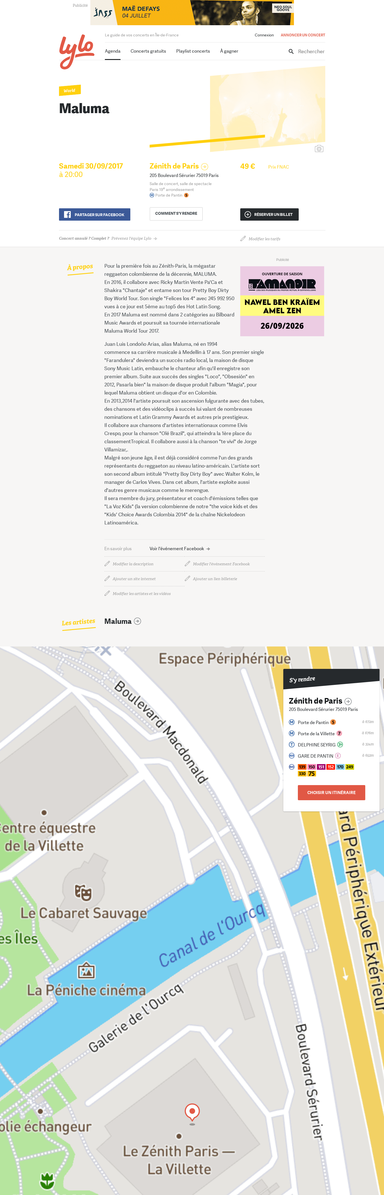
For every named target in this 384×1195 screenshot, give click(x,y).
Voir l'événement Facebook (177, 549)
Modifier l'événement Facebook (221, 564)
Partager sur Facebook (99, 214)
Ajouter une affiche (294, 149)
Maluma (118, 621)
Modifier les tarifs (264, 239)
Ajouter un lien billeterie (215, 579)
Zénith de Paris (174, 166)
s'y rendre (178, 214)
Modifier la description (133, 564)
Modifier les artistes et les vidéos (142, 593)
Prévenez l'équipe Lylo (105, 238)
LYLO (77, 52)
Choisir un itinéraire (331, 792)
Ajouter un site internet (134, 579)
